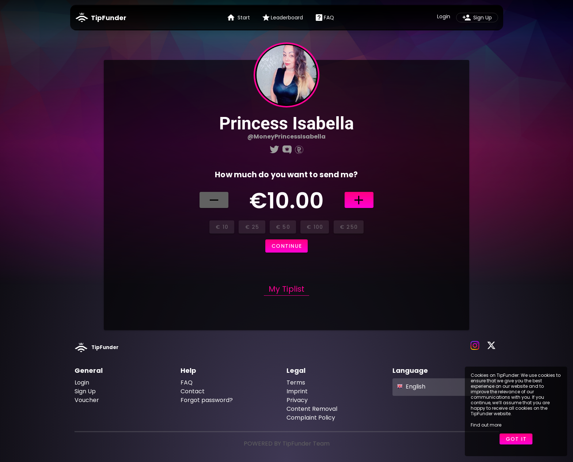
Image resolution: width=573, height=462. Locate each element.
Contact (193, 391)
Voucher (87, 400)
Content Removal (311, 409)
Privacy (297, 400)
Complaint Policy (310, 417)
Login (82, 382)
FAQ (187, 382)
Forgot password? (207, 400)
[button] (445, 387)
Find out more (486, 425)
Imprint (297, 391)
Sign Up (85, 391)
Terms (295, 382)
